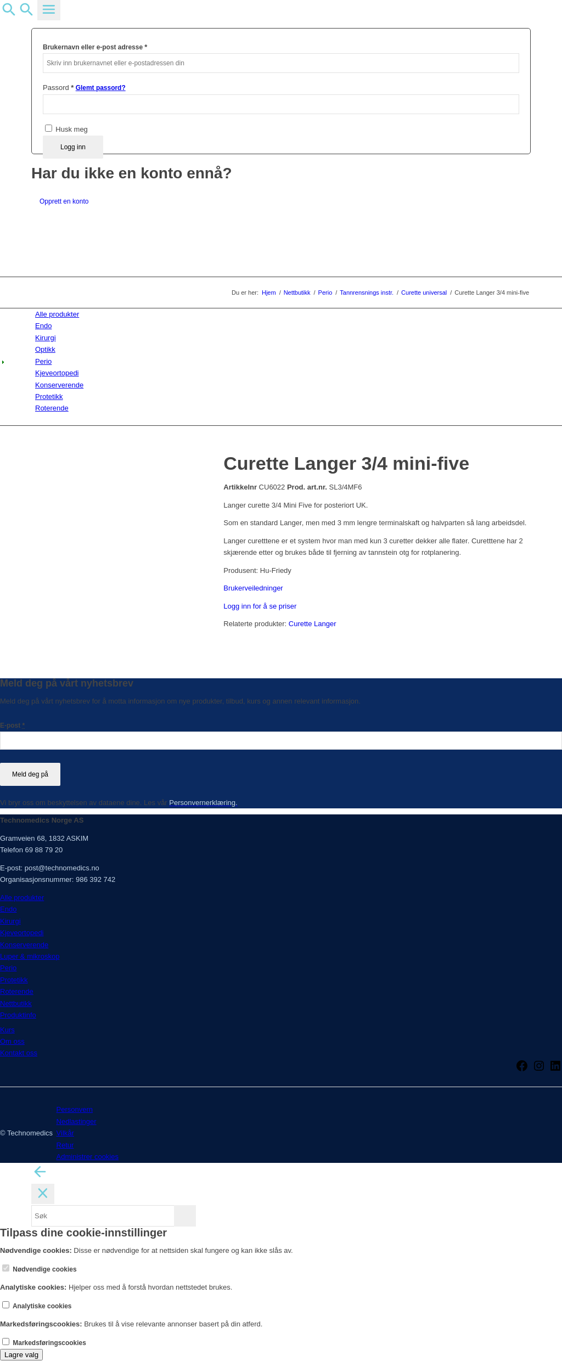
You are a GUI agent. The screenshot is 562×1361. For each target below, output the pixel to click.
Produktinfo (18, 1015)
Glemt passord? (101, 88)
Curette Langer (312, 624)
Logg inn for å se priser (259, 606)
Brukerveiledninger (253, 588)
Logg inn (73, 147)
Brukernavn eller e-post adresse (95, 47)
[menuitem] (283, 314)
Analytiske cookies (37, 1306)
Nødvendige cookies (39, 1269)
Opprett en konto (64, 201)
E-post (12, 725)
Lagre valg (21, 1355)
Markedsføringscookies (44, 1343)
